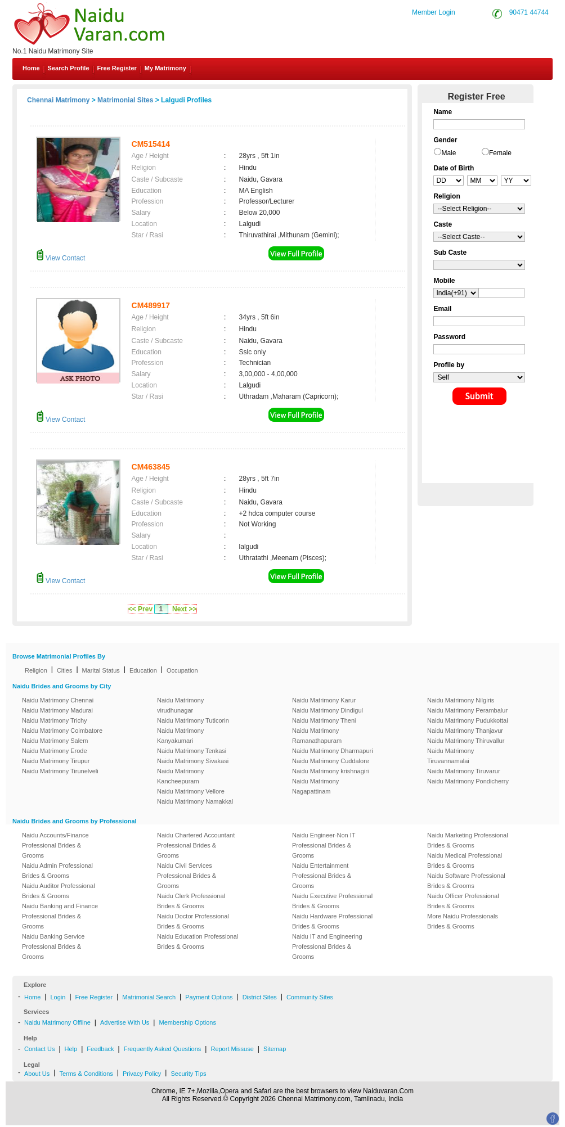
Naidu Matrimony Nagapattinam (315, 786)
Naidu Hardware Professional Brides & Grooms (332, 921)
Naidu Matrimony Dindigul (327, 710)
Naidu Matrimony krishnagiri (330, 771)
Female (500, 153)
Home (31, 68)
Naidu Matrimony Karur (324, 700)
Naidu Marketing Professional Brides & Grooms (467, 840)
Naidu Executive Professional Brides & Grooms (332, 900)
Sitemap (274, 1048)
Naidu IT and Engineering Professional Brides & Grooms (327, 946)
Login (57, 997)
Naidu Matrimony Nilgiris (460, 700)
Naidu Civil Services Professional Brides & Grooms (186, 875)
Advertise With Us (124, 1022)
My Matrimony (165, 68)
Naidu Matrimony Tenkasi (191, 750)
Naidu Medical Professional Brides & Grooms (464, 860)
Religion (36, 670)
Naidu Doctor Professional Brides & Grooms (193, 921)
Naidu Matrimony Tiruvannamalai (450, 755)
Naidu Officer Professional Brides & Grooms (463, 900)
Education (143, 670)
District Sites (260, 997)
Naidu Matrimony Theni (324, 720)
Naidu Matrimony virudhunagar (180, 705)
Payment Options (208, 997)
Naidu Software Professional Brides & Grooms (466, 880)
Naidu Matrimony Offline (57, 1022)
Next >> (184, 609)
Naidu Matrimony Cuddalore (330, 761)
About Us (37, 1073)
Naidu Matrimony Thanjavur (465, 730)
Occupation (182, 670)
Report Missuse (231, 1048)
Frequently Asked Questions (162, 1048)
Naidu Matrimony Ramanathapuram (317, 735)
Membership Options (187, 1022)
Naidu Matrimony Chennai (57, 700)
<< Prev (140, 609)
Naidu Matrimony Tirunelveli (60, 771)
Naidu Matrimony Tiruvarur (463, 771)
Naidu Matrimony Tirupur (55, 761)
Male (448, 153)
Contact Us (39, 1048)
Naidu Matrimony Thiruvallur (465, 740)
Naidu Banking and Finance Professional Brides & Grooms (60, 916)
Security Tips (188, 1073)
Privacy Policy (142, 1073)
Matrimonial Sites (125, 100)
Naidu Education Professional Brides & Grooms (197, 941)
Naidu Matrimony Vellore (191, 791)
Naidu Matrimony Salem (55, 740)
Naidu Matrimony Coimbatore (62, 730)
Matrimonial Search (149, 997)
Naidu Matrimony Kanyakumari (180, 735)
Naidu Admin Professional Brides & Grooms (57, 870)
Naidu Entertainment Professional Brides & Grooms (321, 875)
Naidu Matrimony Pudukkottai (467, 720)
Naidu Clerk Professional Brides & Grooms (191, 900)
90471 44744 (529, 12)
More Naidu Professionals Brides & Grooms (462, 921)
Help (71, 1048)
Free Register (117, 68)
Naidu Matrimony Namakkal (195, 801)
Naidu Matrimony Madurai (57, 710)
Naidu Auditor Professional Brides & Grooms (58, 890)
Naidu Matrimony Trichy (54, 720)
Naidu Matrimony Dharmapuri (332, 750)
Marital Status (101, 670)
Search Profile (68, 68)
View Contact (61, 258)
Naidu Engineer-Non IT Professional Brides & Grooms (323, 845)
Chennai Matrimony (58, 100)
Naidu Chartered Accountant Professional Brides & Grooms (196, 845)
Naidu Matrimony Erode (54, 750)
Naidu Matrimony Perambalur (467, 710)
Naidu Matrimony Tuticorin (193, 720)
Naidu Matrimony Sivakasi (192, 761)
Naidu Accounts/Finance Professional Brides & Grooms (55, 845)
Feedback (100, 1048)
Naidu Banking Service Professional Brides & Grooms (53, 946)
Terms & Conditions (86, 1073)
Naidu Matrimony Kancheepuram (180, 776)
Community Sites (309, 997)
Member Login (433, 12)
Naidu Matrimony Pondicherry (468, 781)
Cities (65, 670)
